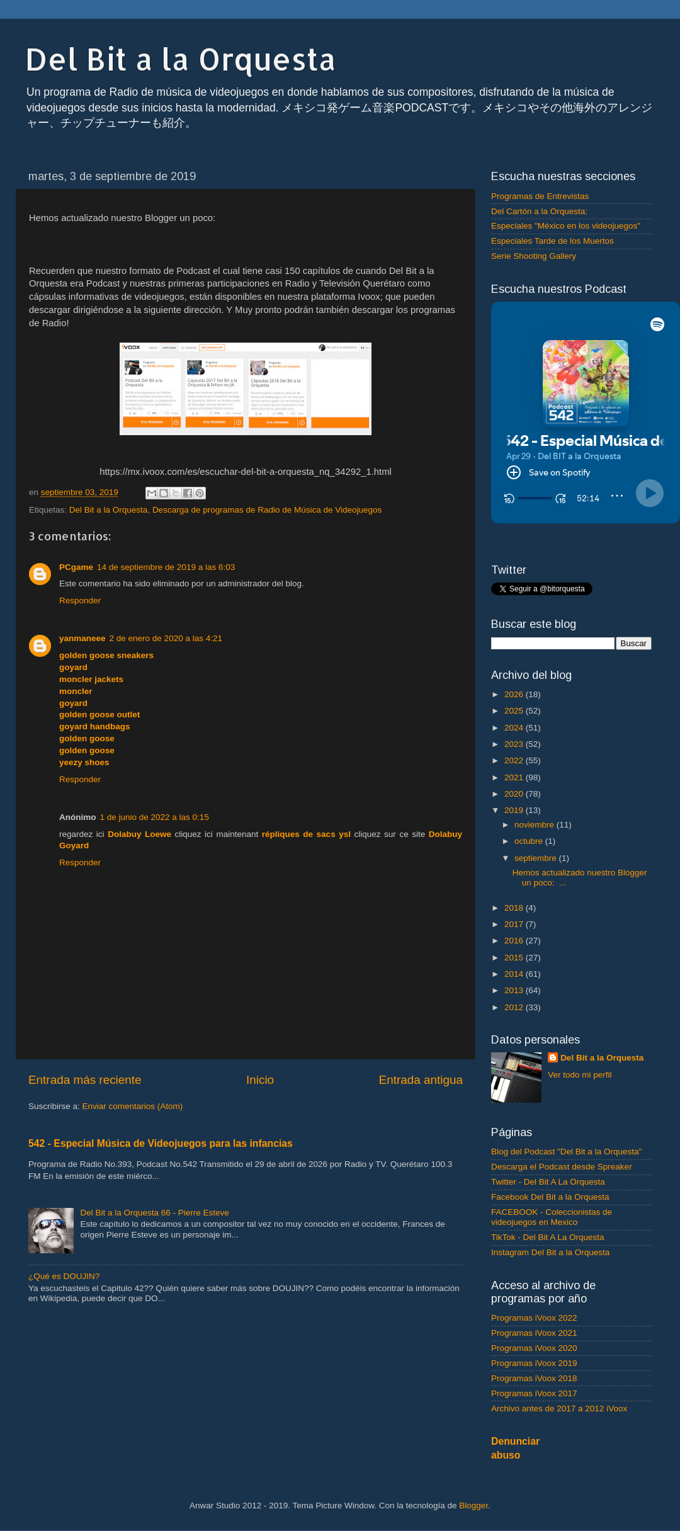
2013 (515, 990)
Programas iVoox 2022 (534, 1318)
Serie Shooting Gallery (533, 256)
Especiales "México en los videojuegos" (565, 226)
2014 (515, 974)
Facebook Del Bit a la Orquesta (550, 1197)
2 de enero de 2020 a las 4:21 (166, 638)
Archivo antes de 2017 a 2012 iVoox (559, 1408)
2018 (515, 908)
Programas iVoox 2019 (534, 1363)
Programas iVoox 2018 (534, 1378)
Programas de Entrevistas (540, 196)
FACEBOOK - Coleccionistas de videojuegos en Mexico (551, 1217)
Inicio (260, 1079)
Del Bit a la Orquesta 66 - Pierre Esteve (154, 1212)
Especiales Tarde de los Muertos (552, 241)
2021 (515, 777)
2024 (515, 727)
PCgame (76, 567)
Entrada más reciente (85, 1079)
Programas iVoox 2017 (534, 1393)
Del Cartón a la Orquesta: (539, 211)
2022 (515, 760)
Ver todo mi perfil (579, 1074)
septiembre (536, 858)
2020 (515, 794)
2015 (515, 957)
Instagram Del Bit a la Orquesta (550, 1252)
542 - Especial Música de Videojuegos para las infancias (160, 1143)
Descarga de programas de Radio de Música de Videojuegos (267, 510)
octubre (529, 841)
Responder (80, 600)
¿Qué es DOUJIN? (63, 1276)
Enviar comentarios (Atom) (132, 1106)
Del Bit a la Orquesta (180, 58)
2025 (515, 710)
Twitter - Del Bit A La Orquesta (548, 1182)
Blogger (473, 1505)
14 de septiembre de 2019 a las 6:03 (166, 567)
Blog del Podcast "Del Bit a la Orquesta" (566, 1151)
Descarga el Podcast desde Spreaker (561, 1166)
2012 (515, 1007)
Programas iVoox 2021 (534, 1333)
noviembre (535, 824)
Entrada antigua (421, 1079)
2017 (515, 924)
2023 (515, 744)
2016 (515, 940)
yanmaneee (82, 638)
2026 (515, 694)
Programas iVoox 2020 (534, 1348)
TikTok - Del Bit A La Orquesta (547, 1237)
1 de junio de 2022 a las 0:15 (154, 817)
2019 (515, 810)
